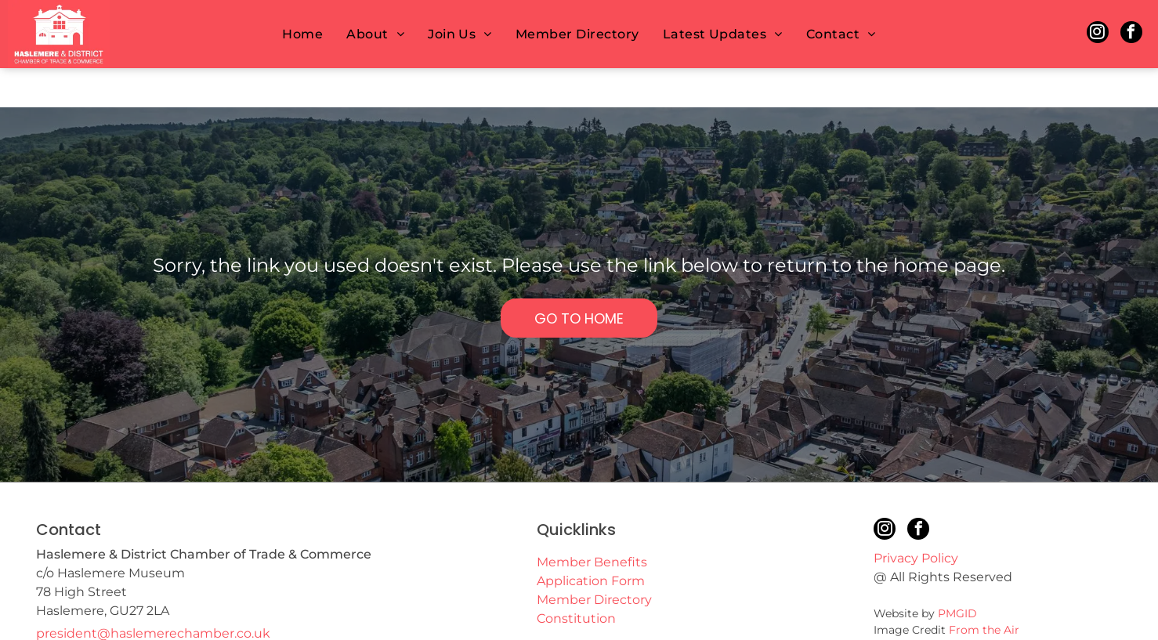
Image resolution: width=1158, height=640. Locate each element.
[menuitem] (302, 34)
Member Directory (594, 560)
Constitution (576, 579)
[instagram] (1098, 34)
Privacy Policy (916, 519)
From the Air (984, 591)
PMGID (957, 574)
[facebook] (1131, 34)
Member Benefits (592, 522)
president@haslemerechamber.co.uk (153, 594)
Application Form (591, 541)
